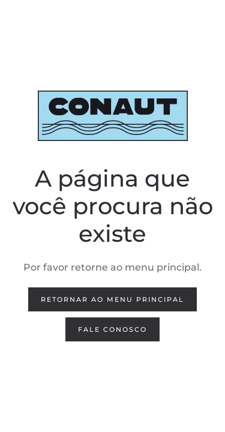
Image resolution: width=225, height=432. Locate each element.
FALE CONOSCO (112, 329)
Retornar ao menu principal (112, 299)
